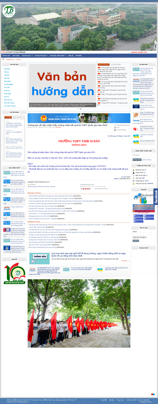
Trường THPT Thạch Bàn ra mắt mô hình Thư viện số (111, 91)
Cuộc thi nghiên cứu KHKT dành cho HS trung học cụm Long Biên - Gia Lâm (51, 198)
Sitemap (20, 402)
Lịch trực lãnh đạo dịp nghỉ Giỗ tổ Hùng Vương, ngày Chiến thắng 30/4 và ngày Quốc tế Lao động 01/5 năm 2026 (111, 69)
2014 (15, 402)
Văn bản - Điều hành (58, 55)
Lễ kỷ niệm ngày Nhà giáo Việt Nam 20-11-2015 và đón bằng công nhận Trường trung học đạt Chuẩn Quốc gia (61, 201)
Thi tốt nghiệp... (14, 84)
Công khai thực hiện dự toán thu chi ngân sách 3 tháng (111, 87)
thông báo (30, 186)
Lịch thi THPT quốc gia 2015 (37, 227)
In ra (118, 127)
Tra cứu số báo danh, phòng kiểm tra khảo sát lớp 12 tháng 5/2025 (18, 223)
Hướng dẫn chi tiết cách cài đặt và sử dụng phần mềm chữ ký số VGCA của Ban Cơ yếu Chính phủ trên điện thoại (14, 232)
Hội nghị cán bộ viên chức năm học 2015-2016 (43, 206)
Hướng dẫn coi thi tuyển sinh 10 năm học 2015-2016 (44, 240)
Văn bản (14, 75)
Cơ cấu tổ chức (41, 55)
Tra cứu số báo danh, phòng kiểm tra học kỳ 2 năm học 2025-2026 (18, 241)
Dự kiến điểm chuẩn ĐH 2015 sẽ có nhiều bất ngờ (44, 237)
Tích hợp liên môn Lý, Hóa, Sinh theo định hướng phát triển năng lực (49, 230)
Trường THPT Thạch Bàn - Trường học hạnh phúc (112, 104)
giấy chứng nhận (39, 186)
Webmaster (58, 127)
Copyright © (10, 402)
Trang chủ (104, 400)
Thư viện (7, 87)
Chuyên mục (27, 55)
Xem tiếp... (125, 261)
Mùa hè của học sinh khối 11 (14, 148)
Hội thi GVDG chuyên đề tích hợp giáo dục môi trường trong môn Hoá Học (51, 196)
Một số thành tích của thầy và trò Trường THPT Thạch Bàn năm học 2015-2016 (14, 155)
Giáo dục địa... (8, 100)
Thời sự (18, 59)
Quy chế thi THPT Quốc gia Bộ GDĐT (40, 245)
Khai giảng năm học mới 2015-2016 (39, 216)
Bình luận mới (17, 117)
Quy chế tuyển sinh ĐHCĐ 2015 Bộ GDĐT (41, 242)
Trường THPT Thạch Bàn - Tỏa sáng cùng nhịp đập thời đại (46, 208)
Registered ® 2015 (145, 402)
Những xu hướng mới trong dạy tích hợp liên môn (43, 235)
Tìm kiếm (78, 55)
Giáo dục (14, 78)
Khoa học (7, 90)
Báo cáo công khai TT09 (147, 141)
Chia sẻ (14, 96)
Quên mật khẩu (146, 160)
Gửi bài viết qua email (123, 125)
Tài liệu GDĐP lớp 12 (17, 207)
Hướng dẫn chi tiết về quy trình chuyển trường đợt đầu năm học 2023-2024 (14, 125)
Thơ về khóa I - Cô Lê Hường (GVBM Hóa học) (43, 213)
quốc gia (52, 186)
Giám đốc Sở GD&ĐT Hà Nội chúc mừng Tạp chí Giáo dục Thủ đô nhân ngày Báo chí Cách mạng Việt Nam (61, 232)
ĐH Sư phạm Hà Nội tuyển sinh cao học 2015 (42, 247)
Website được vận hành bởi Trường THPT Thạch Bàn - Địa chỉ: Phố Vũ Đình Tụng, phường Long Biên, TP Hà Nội (40, 400)
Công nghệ (7, 93)
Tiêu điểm (8, 117)
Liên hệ (70, 55)
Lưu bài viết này (121, 130)
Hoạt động (14, 81)
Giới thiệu (15, 55)
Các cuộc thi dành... (10, 106)
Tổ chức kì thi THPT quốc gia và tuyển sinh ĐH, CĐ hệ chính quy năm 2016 (51, 203)
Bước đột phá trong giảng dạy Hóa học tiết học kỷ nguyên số (111, 99)
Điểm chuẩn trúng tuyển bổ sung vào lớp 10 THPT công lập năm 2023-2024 (14, 141)
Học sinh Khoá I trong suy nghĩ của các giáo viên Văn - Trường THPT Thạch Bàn (53, 211)
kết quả (47, 186)
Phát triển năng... (9, 103)
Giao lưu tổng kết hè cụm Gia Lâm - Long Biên (42, 218)
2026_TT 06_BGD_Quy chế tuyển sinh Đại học (112, 95)
